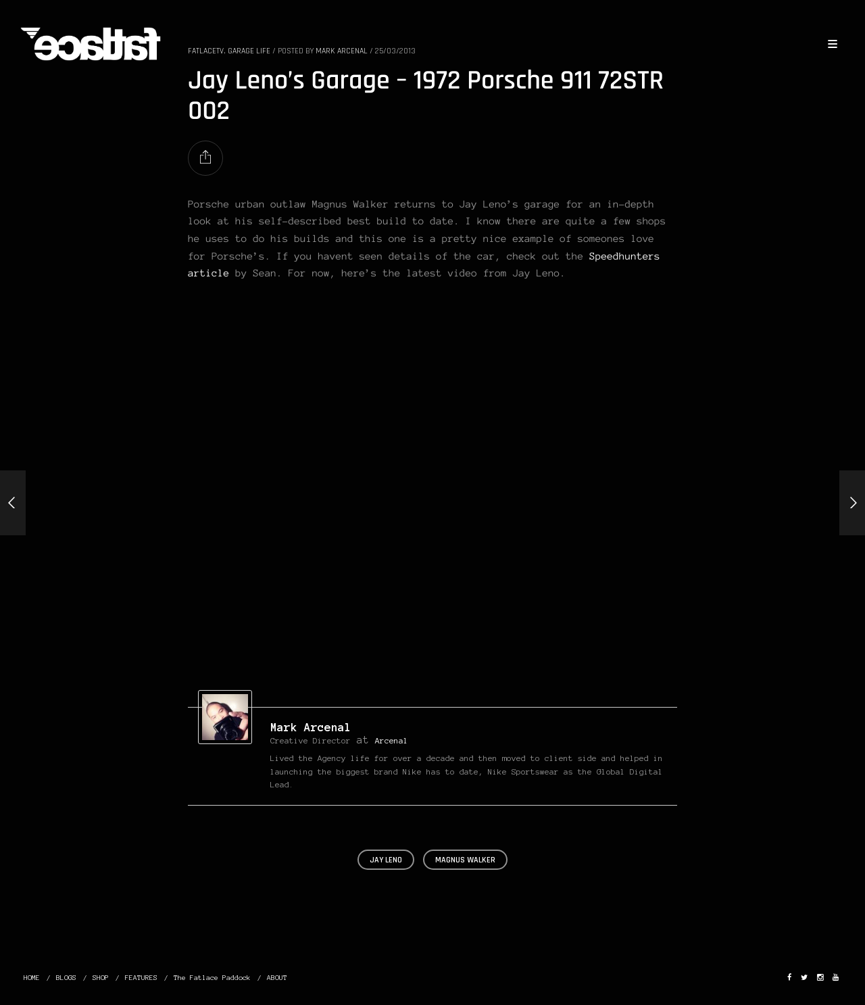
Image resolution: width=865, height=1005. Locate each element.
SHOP (101, 977)
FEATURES (141, 977)
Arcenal (391, 740)
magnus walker (465, 860)
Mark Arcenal (310, 727)
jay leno (386, 860)
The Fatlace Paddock (212, 977)
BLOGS (66, 977)
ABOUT (277, 977)
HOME (32, 977)
